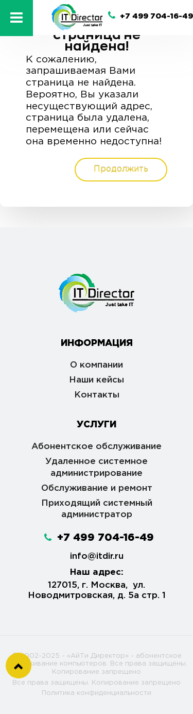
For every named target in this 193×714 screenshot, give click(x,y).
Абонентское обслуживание (96, 447)
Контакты (96, 395)
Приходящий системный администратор (96, 509)
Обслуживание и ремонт (96, 488)
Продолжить (121, 169)
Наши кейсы (96, 380)
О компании (96, 365)
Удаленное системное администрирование (96, 467)
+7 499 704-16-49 (150, 16)
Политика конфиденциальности (96, 693)
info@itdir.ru (97, 556)
